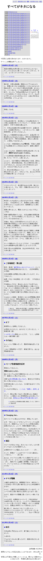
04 (14, 14)
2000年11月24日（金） (10, 106)
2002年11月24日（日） (10, 182)
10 (12, 12)
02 (10, 14)
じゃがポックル (9, 334)
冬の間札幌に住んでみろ (18, 379)
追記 (40, 1)
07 (8, 12)
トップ (15, 1)
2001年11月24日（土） (10, 118)
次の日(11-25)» (34, 1)
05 (16, 14)
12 (16, 12)
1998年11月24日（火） (10, 65)
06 (18, 14)
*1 (10, 293)
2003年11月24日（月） (10, 197)
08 (21, 14)
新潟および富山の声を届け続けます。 (26, 398)
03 (12, 14)
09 (10, 12)
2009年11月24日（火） (10, 411)
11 (14, 12)
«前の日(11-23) (22, 1)
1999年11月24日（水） (10, 81)
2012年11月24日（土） (10, 523)
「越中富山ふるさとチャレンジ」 (23, 267)
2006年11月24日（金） (10, 259)
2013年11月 (34, 30)
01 (8, 14)
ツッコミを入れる (9, 76)
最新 (28, 1)
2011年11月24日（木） (10, 474)
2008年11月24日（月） (10, 359)
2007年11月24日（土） (10, 318)
